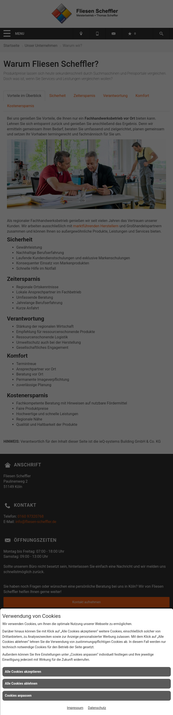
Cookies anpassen (18, 695)
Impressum (75, 708)
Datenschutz (97, 708)
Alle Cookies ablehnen (21, 683)
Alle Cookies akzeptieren (23, 671)
